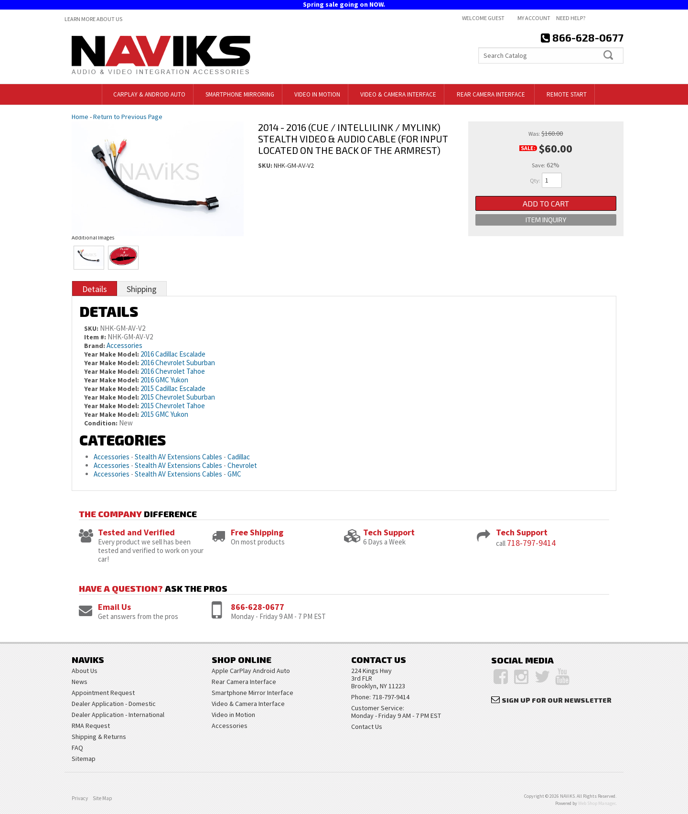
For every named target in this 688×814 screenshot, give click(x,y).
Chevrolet (242, 465)
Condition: (101, 423)
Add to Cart (546, 204)
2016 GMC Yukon (164, 379)
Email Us (114, 606)
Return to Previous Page (127, 116)
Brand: (94, 345)
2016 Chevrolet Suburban (177, 362)
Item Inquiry (545, 225)
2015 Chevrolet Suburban (177, 397)
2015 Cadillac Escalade (172, 388)
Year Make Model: (111, 354)
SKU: (266, 165)
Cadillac (238, 456)
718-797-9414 (531, 542)
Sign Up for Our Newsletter (557, 700)
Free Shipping (257, 532)
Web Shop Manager (596, 803)
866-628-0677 (257, 606)
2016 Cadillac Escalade (172, 353)
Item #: (96, 337)
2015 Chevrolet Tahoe (172, 405)
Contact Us (366, 726)
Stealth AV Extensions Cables (178, 456)
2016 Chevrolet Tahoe (172, 371)
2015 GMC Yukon (164, 414)
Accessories (124, 345)
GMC (234, 473)
